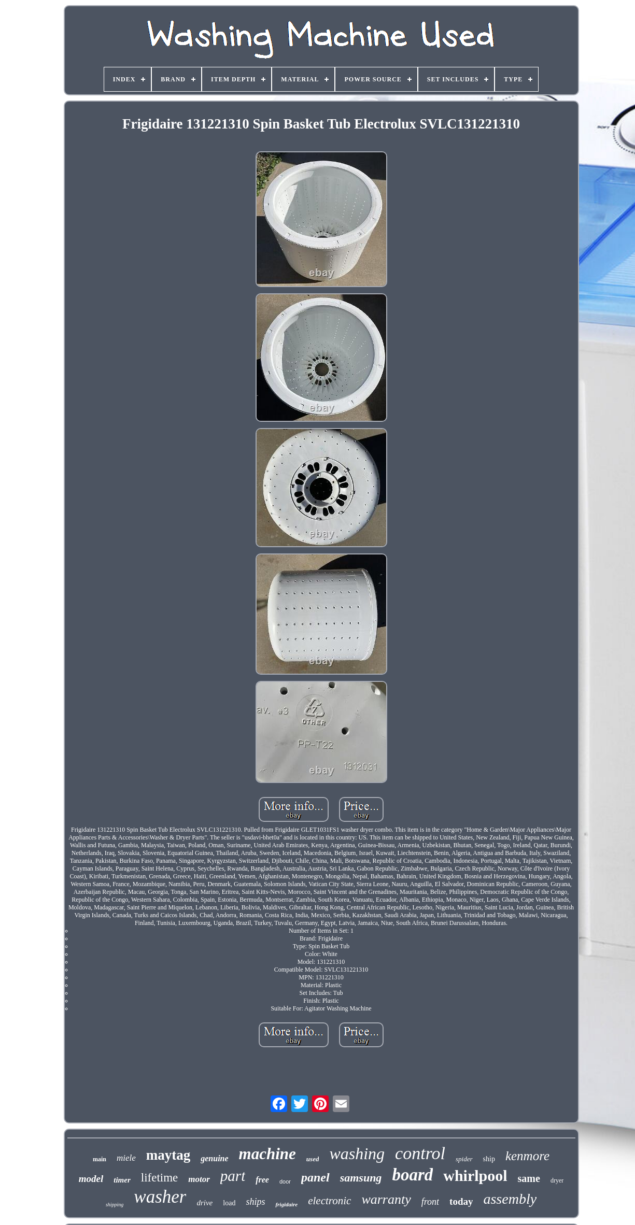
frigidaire (286, 1204)
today (461, 1201)
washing (357, 1153)
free (262, 1179)
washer (160, 1197)
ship (489, 1159)
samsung (361, 1177)
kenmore (527, 1156)
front (430, 1201)
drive (204, 1203)
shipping (114, 1204)
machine (267, 1154)
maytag (168, 1155)
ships (255, 1201)
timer (122, 1180)
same (529, 1178)
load (229, 1203)
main (99, 1159)
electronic (329, 1200)
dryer (557, 1180)
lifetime (159, 1177)
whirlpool (475, 1175)
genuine (214, 1158)
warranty (386, 1199)
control (420, 1153)
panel (315, 1177)
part (232, 1175)
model (91, 1178)
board (412, 1174)
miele (126, 1158)
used (312, 1159)
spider (464, 1159)
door (285, 1181)
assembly (510, 1199)
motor (199, 1179)
